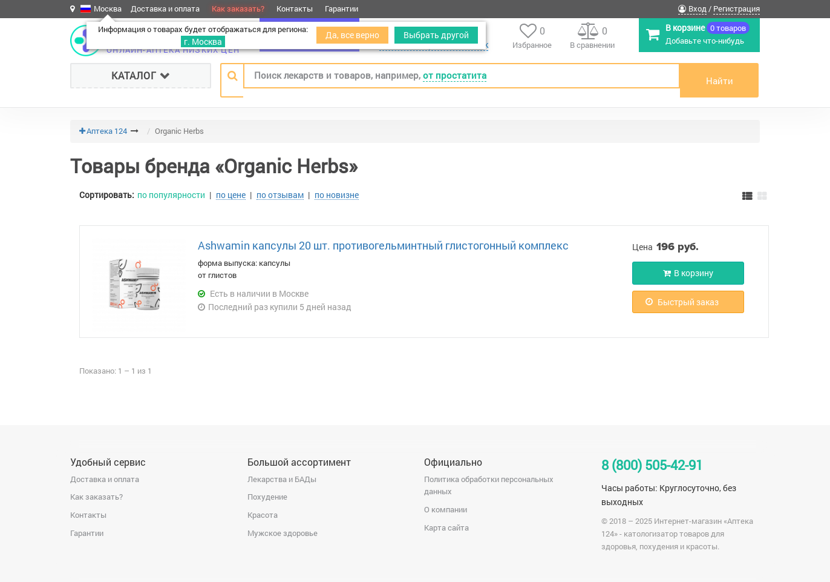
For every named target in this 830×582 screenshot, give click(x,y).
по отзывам (280, 195)
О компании (445, 509)
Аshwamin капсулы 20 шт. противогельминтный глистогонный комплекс (383, 245)
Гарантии (341, 8)
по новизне (337, 195)
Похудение (267, 496)
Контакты (294, 8)
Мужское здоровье (282, 532)
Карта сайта (446, 527)
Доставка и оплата (165, 8)
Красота (262, 514)
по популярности (171, 194)
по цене (231, 195)
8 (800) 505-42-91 (652, 465)
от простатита (454, 75)
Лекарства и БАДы (281, 479)
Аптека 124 (107, 130)
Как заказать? (238, 8)
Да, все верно (352, 35)
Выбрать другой (436, 35)
